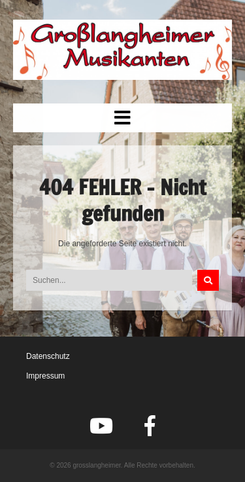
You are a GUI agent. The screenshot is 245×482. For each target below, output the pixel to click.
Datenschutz (48, 356)
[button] (122, 117)
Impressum (45, 375)
